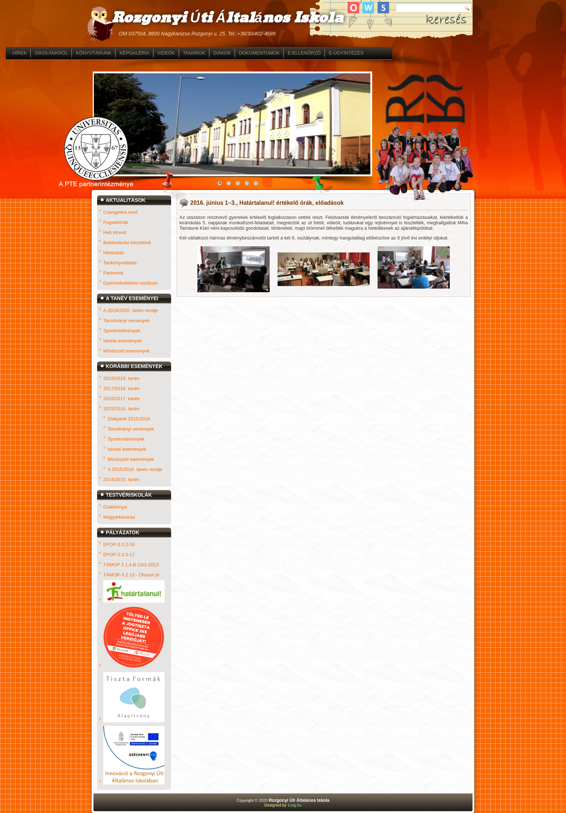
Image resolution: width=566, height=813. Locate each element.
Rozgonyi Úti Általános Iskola (227, 18)
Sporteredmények (121, 330)
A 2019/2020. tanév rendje (130, 310)
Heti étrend (114, 232)
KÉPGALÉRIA (220, 53)
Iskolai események (122, 340)
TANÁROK (280, 53)
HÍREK (106, 53)
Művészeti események (126, 351)
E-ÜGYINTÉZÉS (432, 53)
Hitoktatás (113, 252)
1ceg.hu (295, 805)
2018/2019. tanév (121, 378)
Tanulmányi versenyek (126, 320)
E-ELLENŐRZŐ (390, 53)
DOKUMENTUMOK (345, 53)
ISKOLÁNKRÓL (137, 53)
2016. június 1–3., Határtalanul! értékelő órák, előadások (267, 203)
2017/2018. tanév (121, 388)
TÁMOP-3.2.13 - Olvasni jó (131, 575)
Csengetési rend (120, 212)
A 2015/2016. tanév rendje (135, 469)
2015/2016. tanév (121, 408)
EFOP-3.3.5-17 (119, 554)
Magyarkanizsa (119, 517)
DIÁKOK (308, 53)
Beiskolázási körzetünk (127, 242)
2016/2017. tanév (121, 398)
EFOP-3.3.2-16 (119, 544)
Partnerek (113, 273)
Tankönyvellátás (120, 262)
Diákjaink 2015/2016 (129, 418)
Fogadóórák (115, 222)
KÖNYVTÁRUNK (180, 53)
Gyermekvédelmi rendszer (130, 283)
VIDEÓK (252, 53)
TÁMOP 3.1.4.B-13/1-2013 (131, 564)
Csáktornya (115, 507)
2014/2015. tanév (121, 479)
